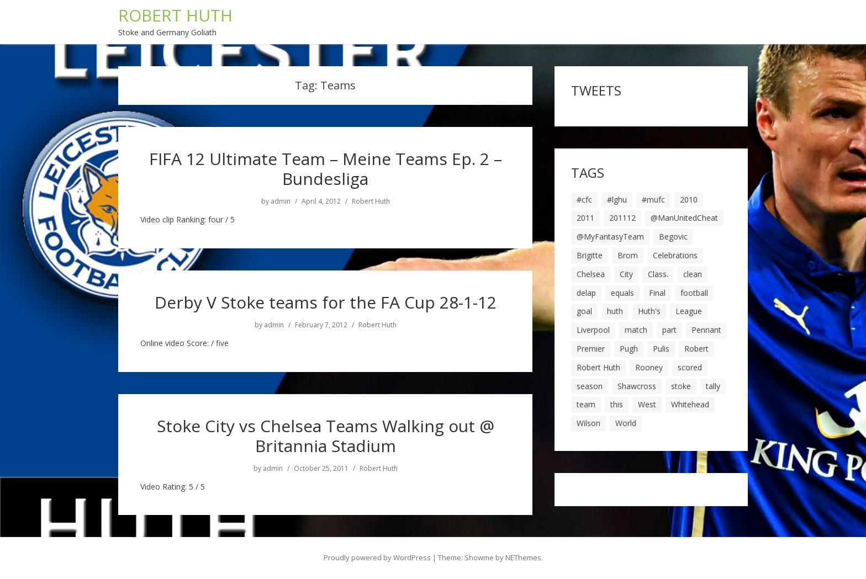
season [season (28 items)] (590, 386)
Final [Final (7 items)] (657, 293)
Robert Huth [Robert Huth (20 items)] (598, 367)
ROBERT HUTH (175, 15)
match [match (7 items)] (636, 330)
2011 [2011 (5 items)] (585, 218)
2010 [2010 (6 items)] (689, 199)
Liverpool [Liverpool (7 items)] (593, 330)
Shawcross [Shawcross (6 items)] (636, 386)
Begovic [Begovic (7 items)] (673, 236)
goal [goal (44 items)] (584, 311)
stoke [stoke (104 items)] (681, 386)
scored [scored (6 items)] (690, 367)
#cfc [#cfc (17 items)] (584, 199)
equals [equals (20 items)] (622, 293)
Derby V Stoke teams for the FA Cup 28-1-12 (326, 302)
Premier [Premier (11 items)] (591, 348)
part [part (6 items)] (669, 330)
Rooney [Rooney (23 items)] (649, 367)
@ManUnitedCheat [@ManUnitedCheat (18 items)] (684, 218)
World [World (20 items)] (625, 423)
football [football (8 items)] (694, 293)
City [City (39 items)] (626, 274)
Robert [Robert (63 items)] (696, 348)
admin (281, 201)
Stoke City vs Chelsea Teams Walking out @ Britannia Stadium (325, 436)
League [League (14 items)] (688, 311)
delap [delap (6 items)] (586, 293)
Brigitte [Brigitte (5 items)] (590, 255)
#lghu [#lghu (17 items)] (617, 199)
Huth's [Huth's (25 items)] (649, 311)
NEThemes (523, 557)
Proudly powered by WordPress (377, 557)
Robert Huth (371, 201)
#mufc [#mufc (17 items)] (653, 199)
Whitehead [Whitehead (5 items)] (690, 404)
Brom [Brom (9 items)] (627, 255)
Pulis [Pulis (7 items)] (661, 348)
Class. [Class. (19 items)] (658, 274)
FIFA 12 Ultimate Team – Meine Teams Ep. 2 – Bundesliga (325, 168)
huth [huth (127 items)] (615, 311)
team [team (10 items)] (586, 404)
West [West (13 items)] (647, 404)
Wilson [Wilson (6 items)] (588, 423)
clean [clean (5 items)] (692, 274)
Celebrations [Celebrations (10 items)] (675, 255)
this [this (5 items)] (616, 404)
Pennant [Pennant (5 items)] (706, 330)
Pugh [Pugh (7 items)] (629, 348)
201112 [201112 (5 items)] (622, 218)
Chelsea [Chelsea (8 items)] (591, 274)
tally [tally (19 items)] (713, 386)
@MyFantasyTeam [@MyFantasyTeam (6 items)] (610, 236)
